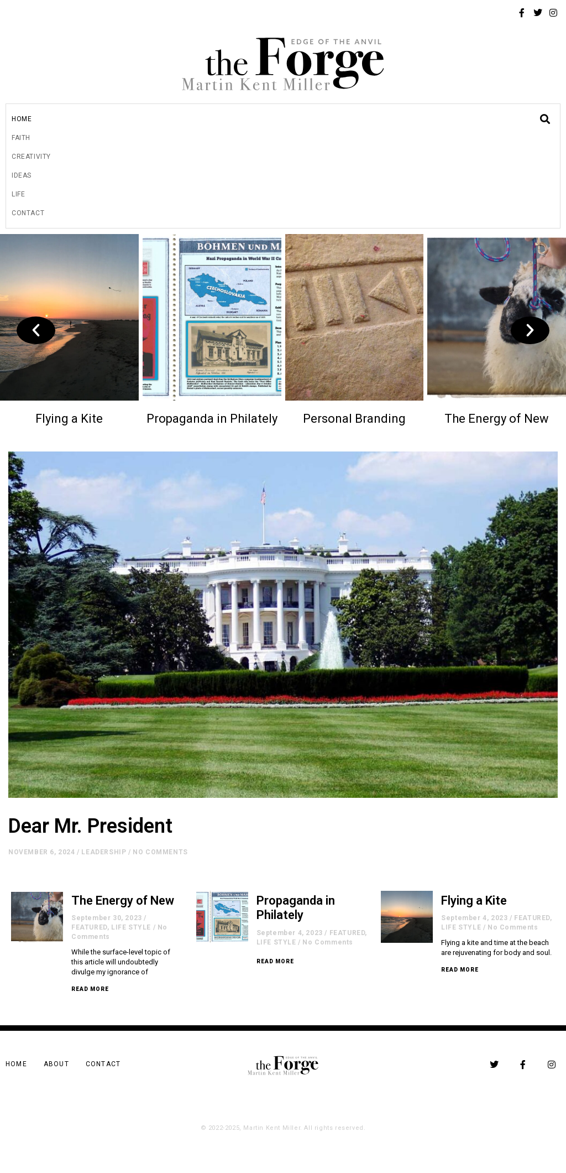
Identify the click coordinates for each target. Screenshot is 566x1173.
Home (22, 119)
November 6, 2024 (41, 852)
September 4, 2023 (289, 933)
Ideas (22, 175)
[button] (36, 330)
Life (18, 194)
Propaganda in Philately (211, 418)
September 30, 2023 (106, 918)
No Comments (160, 852)
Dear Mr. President (90, 826)
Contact (28, 213)
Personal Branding (354, 418)
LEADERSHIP (103, 852)
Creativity (31, 156)
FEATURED (89, 927)
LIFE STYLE (131, 927)
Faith (21, 138)
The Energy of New (496, 418)
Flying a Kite (69, 418)
